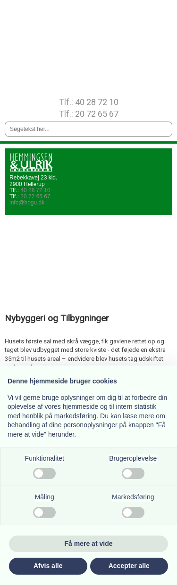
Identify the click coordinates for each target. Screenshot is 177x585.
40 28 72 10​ (35, 190)
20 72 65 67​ (35, 196)
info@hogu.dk (26, 202)
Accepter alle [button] (129, 565)
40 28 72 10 (96, 102)
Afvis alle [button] (48, 565)
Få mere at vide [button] (89, 543)
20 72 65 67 (96, 114)
